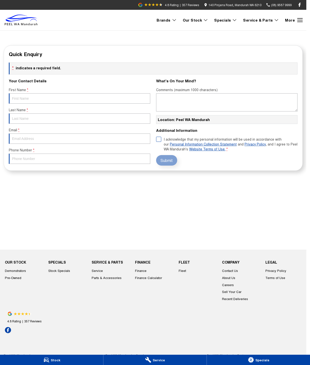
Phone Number (79, 155)
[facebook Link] (300, 5)
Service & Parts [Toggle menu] (261, 20)
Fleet (182, 270)
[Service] (155, 360)
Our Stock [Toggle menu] (195, 20)
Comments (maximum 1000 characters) (227, 99)
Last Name (79, 115)
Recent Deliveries (235, 298)
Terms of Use (275, 277)
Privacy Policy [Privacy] (255, 144)
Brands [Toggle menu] (166, 20)
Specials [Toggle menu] (225, 20)
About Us (228, 277)
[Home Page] (22, 20)
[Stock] (51, 360)
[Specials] (258, 360)
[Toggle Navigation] (294, 20)
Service (97, 270)
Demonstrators (15, 270)
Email (79, 135)
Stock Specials (59, 270)
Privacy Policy (275, 270)
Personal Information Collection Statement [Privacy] (203, 144)
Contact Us (230, 270)
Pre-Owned (13, 277)
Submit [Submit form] (167, 160)
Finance (141, 270)
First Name (79, 95)
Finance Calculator (148, 277)
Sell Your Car (231, 291)
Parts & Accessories (107, 277)
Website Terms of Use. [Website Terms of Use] (207, 148)
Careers (228, 284)
